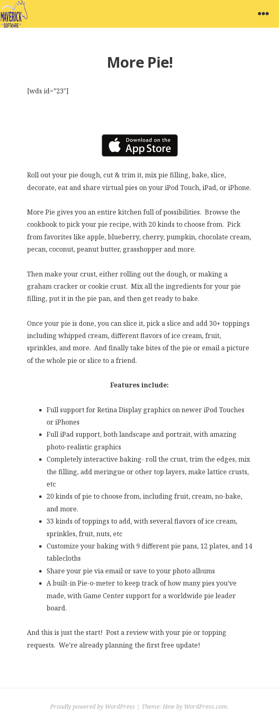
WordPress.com (205, 706)
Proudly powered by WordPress (92, 706)
